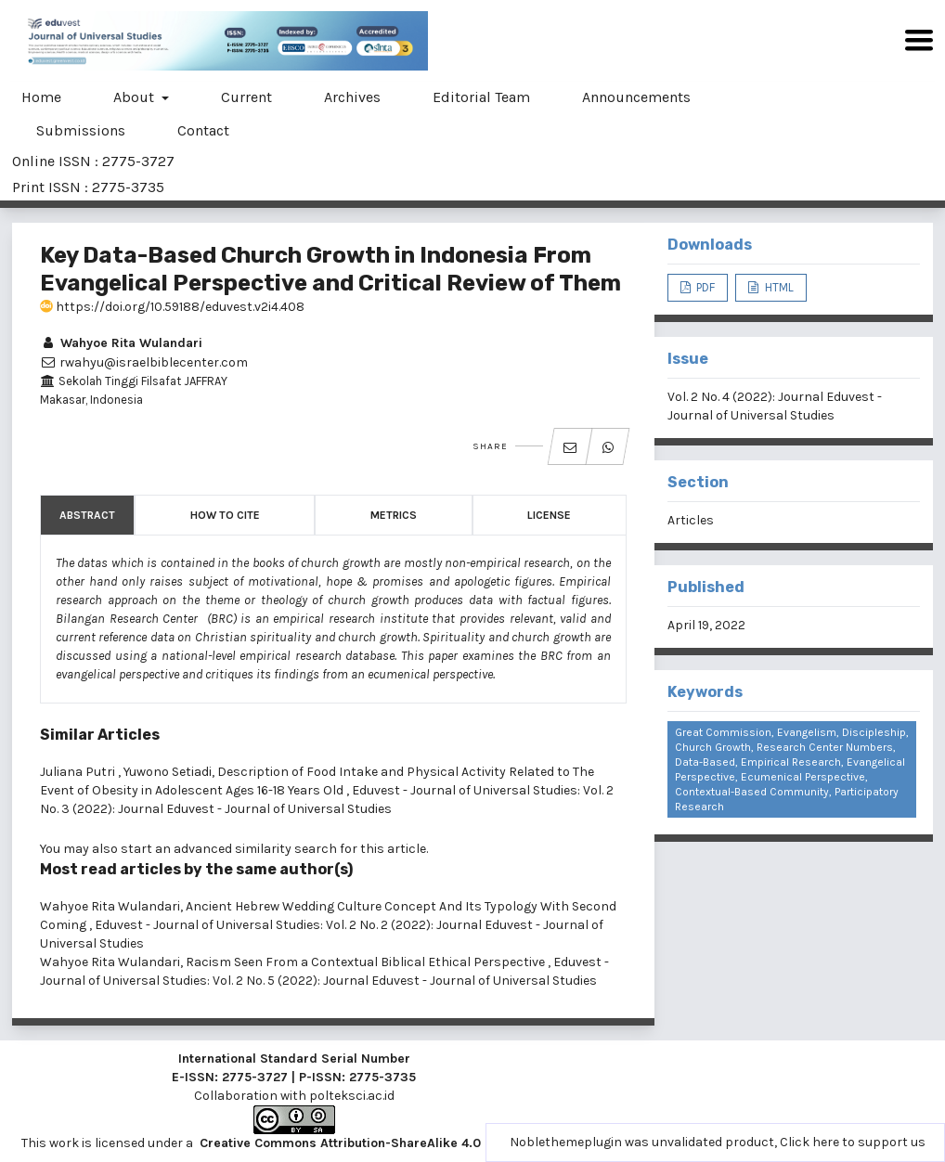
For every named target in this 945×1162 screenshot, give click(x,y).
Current (246, 97)
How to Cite (225, 515)
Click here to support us (853, 1142)
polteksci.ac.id (352, 1096)
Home (41, 97)
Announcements (636, 97)
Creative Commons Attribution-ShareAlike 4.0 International (381, 1143)
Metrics (393, 515)
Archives (352, 97)
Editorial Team (481, 97)
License (549, 515)
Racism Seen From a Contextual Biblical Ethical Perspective (367, 962)
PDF (704, 287)
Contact (203, 130)
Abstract (87, 515)
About (135, 97)
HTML (778, 287)
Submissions (80, 130)
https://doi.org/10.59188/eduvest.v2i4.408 (172, 307)
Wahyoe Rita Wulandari (121, 343)
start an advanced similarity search (229, 849)
